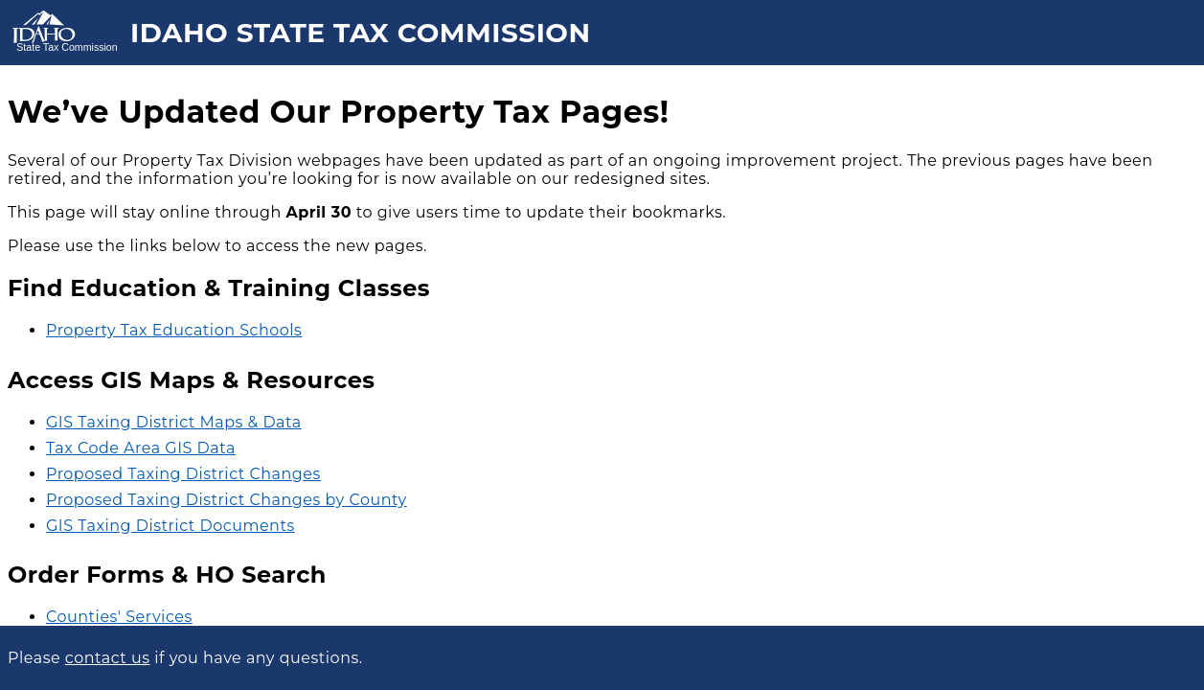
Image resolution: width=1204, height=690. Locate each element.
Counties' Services (119, 617)
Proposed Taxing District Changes (183, 474)
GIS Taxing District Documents (170, 526)
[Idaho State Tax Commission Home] (65, 33)
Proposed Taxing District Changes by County (226, 500)
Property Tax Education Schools (174, 330)
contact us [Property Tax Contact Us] (107, 658)
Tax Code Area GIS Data (141, 448)
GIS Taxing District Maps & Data (174, 422)
